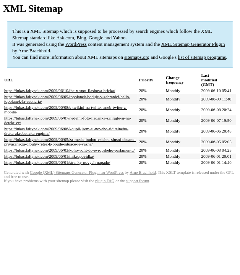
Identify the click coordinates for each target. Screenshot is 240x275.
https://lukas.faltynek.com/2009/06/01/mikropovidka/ (49, 156)
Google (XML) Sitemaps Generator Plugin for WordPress (77, 172)
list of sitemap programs (202, 57)
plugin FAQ (104, 181)
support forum (137, 181)
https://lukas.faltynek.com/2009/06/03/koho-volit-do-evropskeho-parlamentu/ (69, 150)
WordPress (76, 44)
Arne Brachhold (34, 50)
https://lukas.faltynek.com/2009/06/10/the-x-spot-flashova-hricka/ (59, 90)
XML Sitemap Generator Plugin (193, 44)
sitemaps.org (136, 57)
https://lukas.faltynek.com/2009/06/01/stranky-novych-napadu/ (57, 162)
